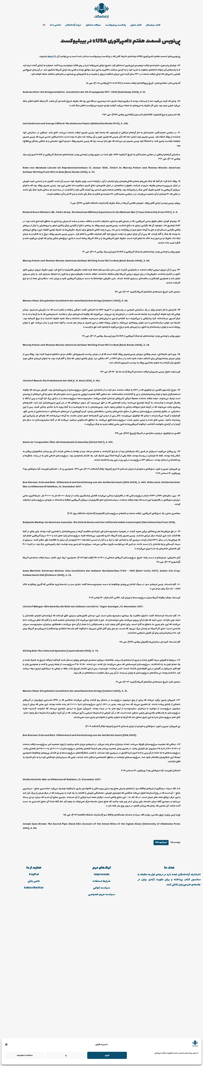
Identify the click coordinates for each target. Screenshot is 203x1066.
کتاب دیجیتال (159, 25)
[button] (6, 1044)
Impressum (101, 1033)
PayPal (34, 1033)
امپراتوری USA (158, 1001)
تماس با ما (49, 25)
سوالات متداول (92, 25)
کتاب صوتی (140, 25)
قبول (107, 1055)
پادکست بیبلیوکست (117, 25)
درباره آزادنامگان (69, 25)
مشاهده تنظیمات (25, 1055)
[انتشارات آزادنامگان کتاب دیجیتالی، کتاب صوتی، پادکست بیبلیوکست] (101, 11)
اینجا (25, 57)
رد (66, 1055)
